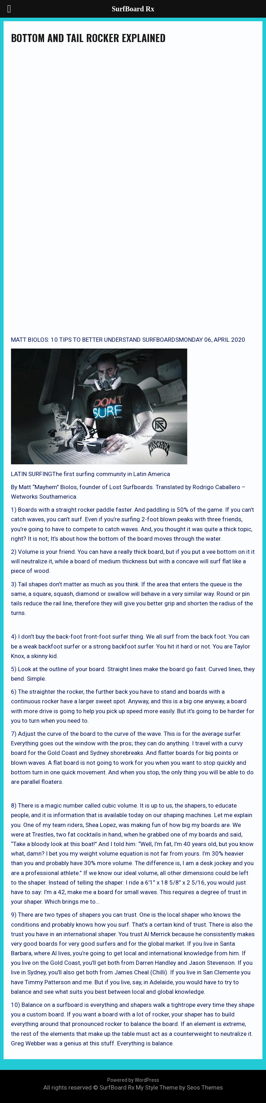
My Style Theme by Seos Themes (179, 1087)
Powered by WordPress (133, 1080)
